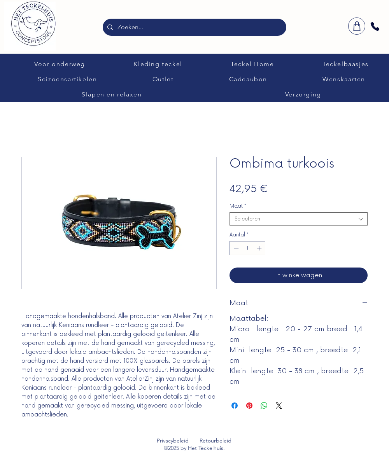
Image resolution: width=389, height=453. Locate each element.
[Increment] (260, 248)
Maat (238, 206)
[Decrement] (235, 248)
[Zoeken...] (193, 27)
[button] (59, 64)
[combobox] (299, 219)
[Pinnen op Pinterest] (249, 405)
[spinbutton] (247, 248)
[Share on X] (279, 405)
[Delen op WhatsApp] (264, 405)
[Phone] (375, 26)
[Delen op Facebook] (234, 405)
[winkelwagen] (356, 26)
